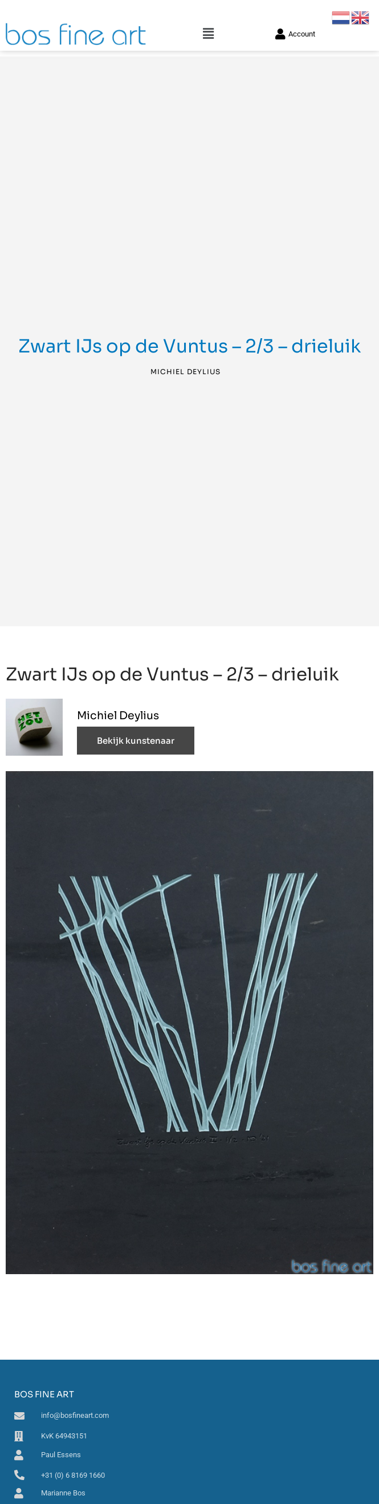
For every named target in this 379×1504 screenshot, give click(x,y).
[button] (208, 33)
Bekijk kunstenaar (135, 740)
